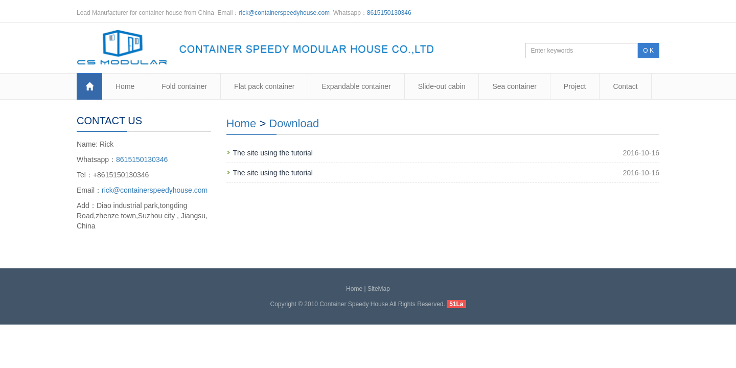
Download (294, 123)
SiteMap (378, 288)
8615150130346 (389, 12)
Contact (625, 86)
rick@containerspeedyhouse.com (284, 12)
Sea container (514, 86)
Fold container (184, 86)
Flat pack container (264, 86)
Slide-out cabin (442, 86)
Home (125, 86)
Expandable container (355, 86)
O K (648, 50)
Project (575, 86)
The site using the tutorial (273, 153)
